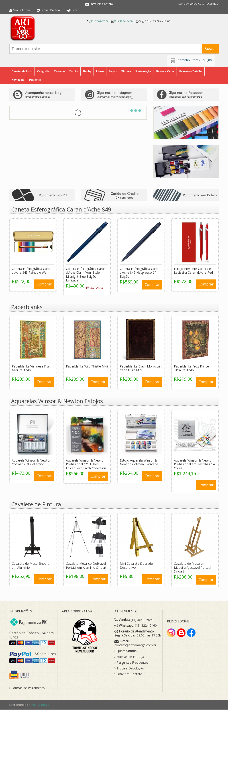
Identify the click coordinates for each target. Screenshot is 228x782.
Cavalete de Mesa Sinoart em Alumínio (30, 564)
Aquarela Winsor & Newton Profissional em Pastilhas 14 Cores (194, 463)
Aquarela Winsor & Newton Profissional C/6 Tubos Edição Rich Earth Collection (86, 463)
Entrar (74, 10)
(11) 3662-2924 (99, 21)
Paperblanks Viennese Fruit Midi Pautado (31, 367)
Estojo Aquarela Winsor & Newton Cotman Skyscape (139, 461)
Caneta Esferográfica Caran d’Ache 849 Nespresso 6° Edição (139, 271)
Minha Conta (21, 10)
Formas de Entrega (129, 656)
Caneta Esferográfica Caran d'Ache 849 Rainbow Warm (31, 269)
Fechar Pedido (50, 10)
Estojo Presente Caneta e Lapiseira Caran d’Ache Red (193, 269)
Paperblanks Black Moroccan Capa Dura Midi (141, 367)
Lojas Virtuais (40, 704)
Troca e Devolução (129, 667)
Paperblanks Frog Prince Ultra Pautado (191, 367)
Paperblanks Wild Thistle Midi (87, 365)
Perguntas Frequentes (131, 662)
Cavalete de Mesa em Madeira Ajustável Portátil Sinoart (192, 566)
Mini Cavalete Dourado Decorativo (136, 564)
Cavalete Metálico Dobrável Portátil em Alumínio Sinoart (86, 564)
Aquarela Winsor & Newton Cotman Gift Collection (31, 461)
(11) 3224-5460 (123, 21)
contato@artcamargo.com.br (135, 644)
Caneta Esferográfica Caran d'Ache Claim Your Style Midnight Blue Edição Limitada (86, 273)
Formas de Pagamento (27, 687)
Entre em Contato (101, 4)
